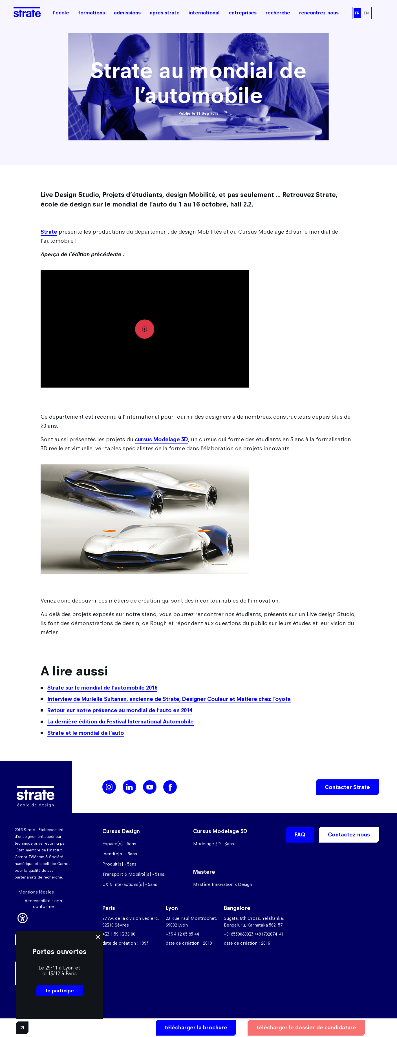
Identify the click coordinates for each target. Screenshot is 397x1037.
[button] (22, 917)
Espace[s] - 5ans (119, 843)
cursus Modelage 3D (161, 439)
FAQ (300, 834)
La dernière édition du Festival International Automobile (120, 721)
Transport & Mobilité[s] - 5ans (133, 874)
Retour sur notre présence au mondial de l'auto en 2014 (119, 710)
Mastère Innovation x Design (222, 884)
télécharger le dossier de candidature (306, 1027)
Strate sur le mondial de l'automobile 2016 (102, 687)
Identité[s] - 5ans (119, 853)
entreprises (243, 13)
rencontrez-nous (319, 13)
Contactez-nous (349, 834)
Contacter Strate (347, 787)
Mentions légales (36, 892)
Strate (49, 232)
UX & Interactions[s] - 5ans (129, 884)
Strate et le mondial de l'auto (85, 733)
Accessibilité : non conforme (43, 903)
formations (91, 13)
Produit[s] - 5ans (119, 864)
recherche (278, 13)
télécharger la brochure (196, 1027)
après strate (165, 13)
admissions (127, 13)
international (204, 13)
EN (366, 13)
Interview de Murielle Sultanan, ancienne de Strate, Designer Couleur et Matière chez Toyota (169, 699)
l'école (61, 13)
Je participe (59, 990)
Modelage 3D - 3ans (213, 843)
